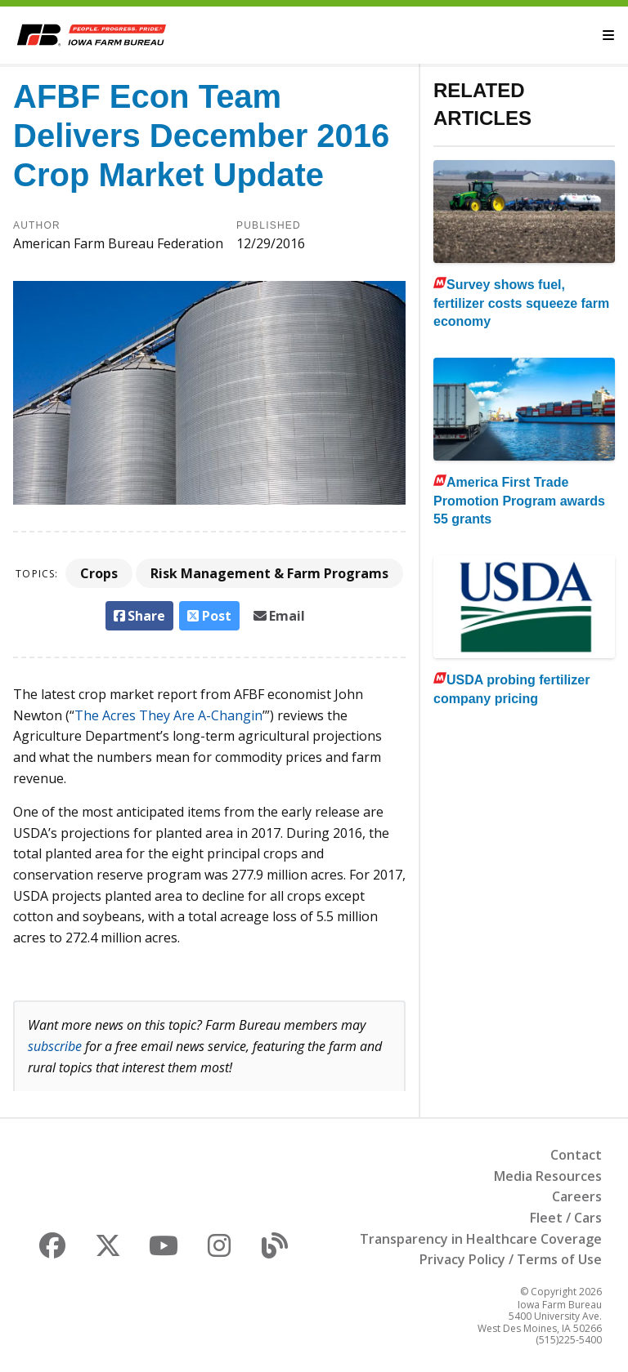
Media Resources (548, 1176)
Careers (577, 1196)
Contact (576, 1155)
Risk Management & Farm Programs (269, 573)
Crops (99, 573)
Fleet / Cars (566, 1218)
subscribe (55, 1046)
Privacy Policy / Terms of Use (510, 1259)
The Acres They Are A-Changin (168, 715)
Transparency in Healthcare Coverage (481, 1239)
